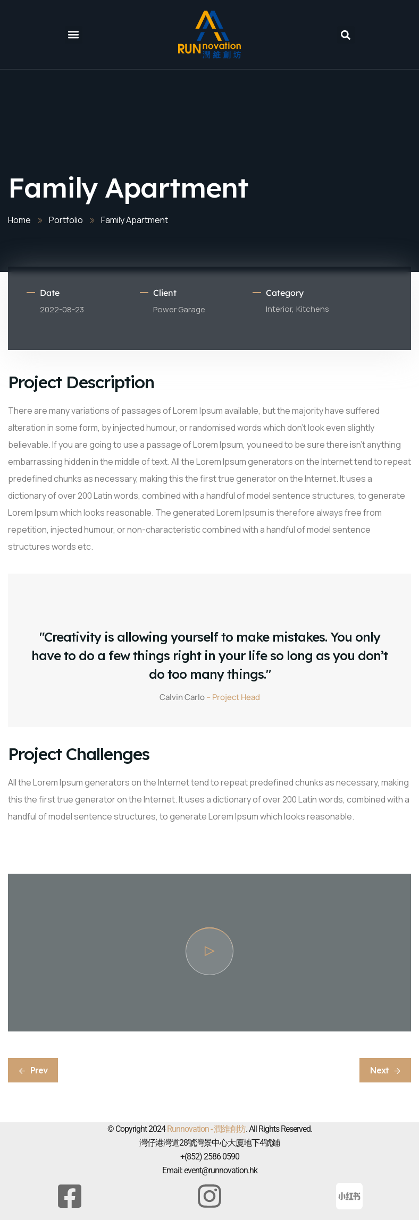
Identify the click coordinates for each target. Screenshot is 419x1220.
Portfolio (66, 220)
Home (19, 220)
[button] (73, 35)
